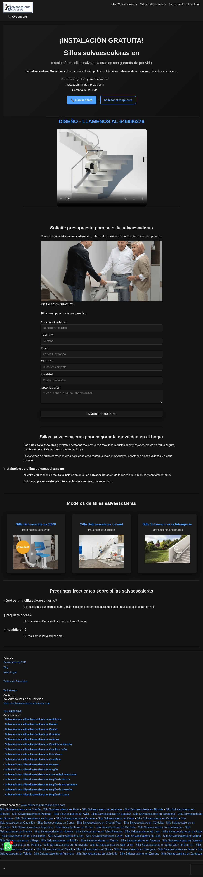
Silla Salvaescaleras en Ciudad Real (99, 824)
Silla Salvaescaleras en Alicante (143, 811)
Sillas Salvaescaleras (124, 4)
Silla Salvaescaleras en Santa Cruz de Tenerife (164, 846)
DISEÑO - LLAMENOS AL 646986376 (101, 121)
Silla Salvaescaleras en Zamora (139, 855)
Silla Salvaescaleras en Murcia (99, 842)
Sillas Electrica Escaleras (184, 4)
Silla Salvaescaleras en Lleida (104, 838)
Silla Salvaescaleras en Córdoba (143, 824)
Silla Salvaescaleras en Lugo (142, 838)
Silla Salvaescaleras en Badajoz (111, 815)
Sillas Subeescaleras (153, 4)
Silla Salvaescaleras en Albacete (102, 811)
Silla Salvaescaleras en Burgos (34, 820)
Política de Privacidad (15, 683)
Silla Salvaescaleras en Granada (116, 829)
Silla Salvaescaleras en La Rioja (182, 833)
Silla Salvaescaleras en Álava (61, 811)
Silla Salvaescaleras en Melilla (59, 842)
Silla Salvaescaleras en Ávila (71, 815)
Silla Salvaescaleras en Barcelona (154, 815)
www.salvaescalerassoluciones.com (43, 807)
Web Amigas (10, 692)
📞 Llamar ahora (81, 100)
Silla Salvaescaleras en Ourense (182, 842)
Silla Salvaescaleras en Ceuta (55, 824)
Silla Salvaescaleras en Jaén (142, 833)
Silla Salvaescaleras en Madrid (182, 838)
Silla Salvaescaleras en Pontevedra (66, 846)
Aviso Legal (9, 674)
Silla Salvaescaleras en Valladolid (96, 855)
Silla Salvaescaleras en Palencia (22, 846)
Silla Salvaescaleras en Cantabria (157, 820)
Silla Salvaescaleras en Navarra (140, 842)
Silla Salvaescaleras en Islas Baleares (99, 833)
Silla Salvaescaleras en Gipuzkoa (32, 829)
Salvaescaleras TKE (14, 664)
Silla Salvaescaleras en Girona (74, 829)
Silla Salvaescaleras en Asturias (31, 815)
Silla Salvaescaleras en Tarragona (135, 851)
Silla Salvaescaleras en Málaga (19, 842)
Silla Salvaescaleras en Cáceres (75, 820)
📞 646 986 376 (18, 16)
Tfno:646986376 (12, 713)
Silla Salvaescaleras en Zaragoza (181, 855)
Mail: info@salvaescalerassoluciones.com (26, 705)
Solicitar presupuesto (118, 100)
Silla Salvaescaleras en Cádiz (116, 820)
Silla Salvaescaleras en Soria (93, 851)
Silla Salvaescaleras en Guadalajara (160, 829)
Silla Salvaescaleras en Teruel (176, 851)
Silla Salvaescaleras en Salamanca (111, 846)
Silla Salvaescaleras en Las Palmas (23, 838)
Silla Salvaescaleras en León (65, 838)
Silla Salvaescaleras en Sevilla (54, 851)
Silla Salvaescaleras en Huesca (53, 833)
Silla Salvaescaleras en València (54, 855)
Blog (5, 669)
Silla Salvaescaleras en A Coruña (20, 811)
